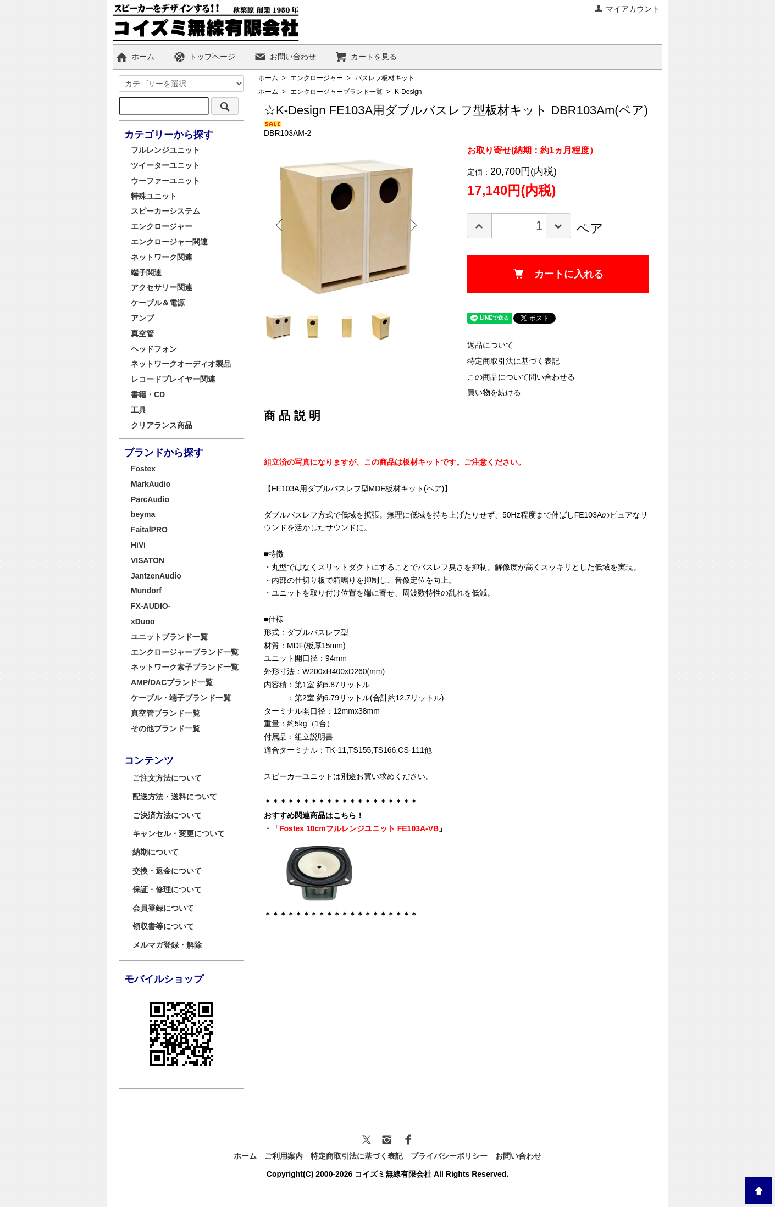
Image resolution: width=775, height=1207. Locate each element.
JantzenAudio (156, 575)
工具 (138, 409)
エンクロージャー (316, 78)
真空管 (142, 333)
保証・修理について (167, 889)
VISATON (147, 560)
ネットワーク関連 (161, 257)
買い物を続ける (494, 392)
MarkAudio (150, 484)
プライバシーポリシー (449, 1156)
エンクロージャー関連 (169, 241)
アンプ (142, 318)
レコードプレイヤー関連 (173, 379)
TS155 (359, 750)
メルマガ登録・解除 (167, 945)
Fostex (143, 468)
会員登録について (163, 908)
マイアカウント (627, 8)
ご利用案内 (283, 1156)
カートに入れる (558, 274)
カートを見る (366, 56)
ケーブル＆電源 (158, 302)
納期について (155, 852)
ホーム (134, 56)
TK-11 (335, 750)
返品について (490, 345)
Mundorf (146, 590)
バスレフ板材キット (384, 78)
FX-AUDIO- (150, 606)
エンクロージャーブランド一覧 (336, 92)
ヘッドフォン (154, 348)
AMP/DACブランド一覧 (172, 682)
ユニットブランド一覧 (169, 636)
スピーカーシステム (165, 211)
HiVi (138, 545)
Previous (280, 225)
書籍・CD (148, 394)
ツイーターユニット (165, 165)
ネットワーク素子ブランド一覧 (185, 667)
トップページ (204, 56)
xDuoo (143, 621)
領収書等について (163, 926)
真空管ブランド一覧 (165, 713)
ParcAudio (150, 499)
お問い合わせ (285, 56)
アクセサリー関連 (161, 287)
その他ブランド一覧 (165, 728)
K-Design (408, 92)
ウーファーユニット (165, 180)
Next (412, 225)
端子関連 (146, 272)
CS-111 (411, 750)
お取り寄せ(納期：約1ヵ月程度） (532, 150)
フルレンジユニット (165, 150)
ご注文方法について (167, 778)
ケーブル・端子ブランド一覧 (181, 697)
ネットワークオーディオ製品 (181, 363)
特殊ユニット (154, 196)
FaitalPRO (149, 529)
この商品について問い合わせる (521, 376)
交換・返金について (167, 870)
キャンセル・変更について (178, 833)
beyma (143, 514)
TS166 (384, 750)
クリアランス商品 (161, 425)
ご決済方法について (167, 815)
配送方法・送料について (174, 796)
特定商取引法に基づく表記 (513, 361)
